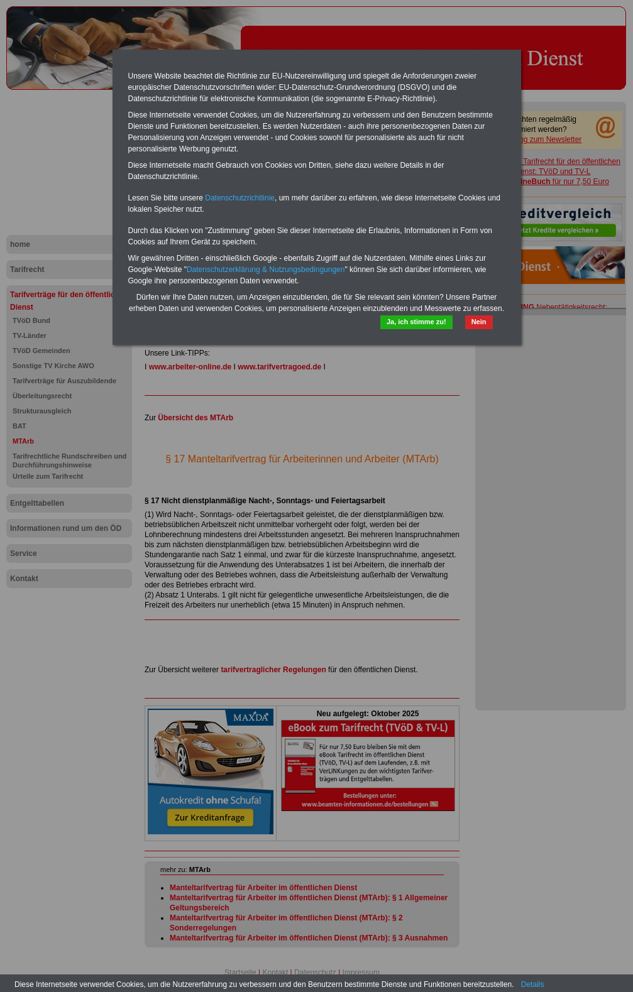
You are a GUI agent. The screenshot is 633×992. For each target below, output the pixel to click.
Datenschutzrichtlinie (240, 197)
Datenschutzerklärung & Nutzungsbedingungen (266, 269)
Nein (479, 321)
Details (532, 984)
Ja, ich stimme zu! (416, 321)
